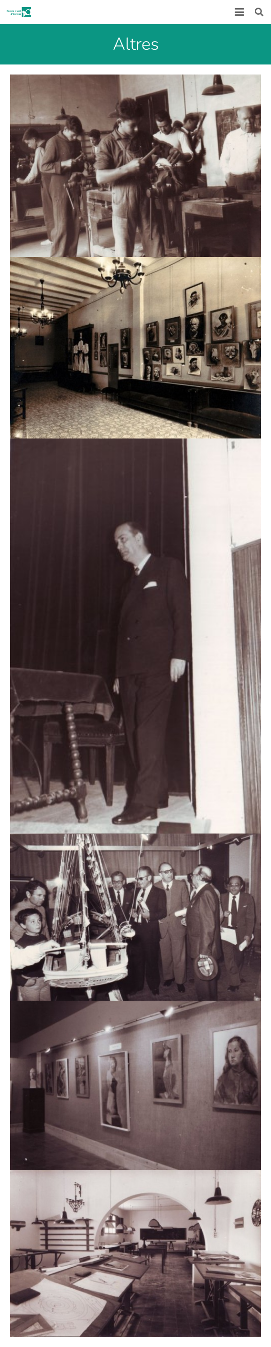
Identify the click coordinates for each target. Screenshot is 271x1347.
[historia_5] (135, 1085)
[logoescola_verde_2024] (19, 12)
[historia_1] (135, 347)
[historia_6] (135, 1253)
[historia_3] (135, 635)
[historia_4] (135, 917)
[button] (239, 12)
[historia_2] (135, 166)
